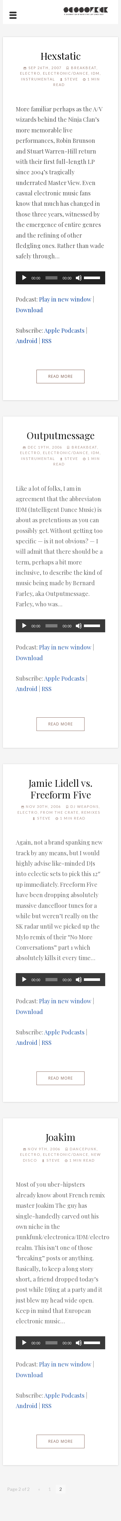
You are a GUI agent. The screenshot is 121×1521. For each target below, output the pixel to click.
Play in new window (65, 299)
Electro (30, 73)
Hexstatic (60, 55)
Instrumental (38, 79)
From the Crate (59, 812)
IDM (95, 73)
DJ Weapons (84, 806)
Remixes (90, 812)
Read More (60, 376)
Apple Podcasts (64, 330)
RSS (47, 341)
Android (26, 341)
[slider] (51, 277)
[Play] (24, 278)
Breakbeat (83, 68)
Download (29, 310)
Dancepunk (83, 1149)
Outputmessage (60, 435)
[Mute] (79, 278)
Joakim (60, 1137)
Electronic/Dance (65, 73)
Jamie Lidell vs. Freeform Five (60, 788)
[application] (60, 277)
